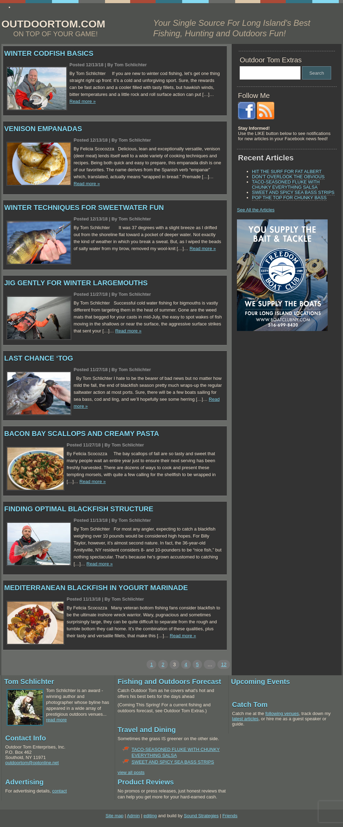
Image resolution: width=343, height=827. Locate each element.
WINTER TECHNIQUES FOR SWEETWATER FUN (84, 207)
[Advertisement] (280, 385)
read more (56, 719)
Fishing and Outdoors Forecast (169, 681)
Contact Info (25, 738)
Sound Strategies (201, 815)
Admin (133, 815)
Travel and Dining (147, 730)
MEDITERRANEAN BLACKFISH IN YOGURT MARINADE (96, 588)
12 (223, 664)
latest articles (245, 718)
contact (59, 791)
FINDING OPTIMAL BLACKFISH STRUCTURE (78, 509)
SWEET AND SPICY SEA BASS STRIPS (293, 192)
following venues (282, 713)
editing (150, 815)
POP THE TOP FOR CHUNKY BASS (289, 197)
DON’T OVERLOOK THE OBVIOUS (288, 176)
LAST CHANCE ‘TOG (38, 358)
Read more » (82, 101)
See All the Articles (256, 209)
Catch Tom (250, 704)
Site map (114, 815)
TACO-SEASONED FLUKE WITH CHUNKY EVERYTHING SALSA (286, 184)
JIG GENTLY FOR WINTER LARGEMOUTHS (76, 283)
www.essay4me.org (33, 7)
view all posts (131, 772)
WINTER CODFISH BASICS (49, 53)
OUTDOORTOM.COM (53, 24)
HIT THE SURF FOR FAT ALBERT (287, 171)
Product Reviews (146, 782)
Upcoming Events (260, 681)
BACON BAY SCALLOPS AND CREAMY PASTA (81, 433)
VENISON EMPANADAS (43, 129)
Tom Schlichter (29, 681)
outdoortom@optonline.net (32, 762)
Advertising (24, 782)
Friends (229, 815)
